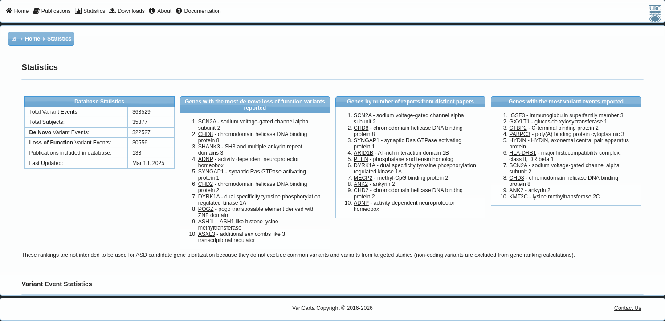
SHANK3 (209, 147)
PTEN (361, 159)
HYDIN (517, 140)
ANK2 (361, 184)
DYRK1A (209, 196)
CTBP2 (517, 128)
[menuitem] (17, 11)
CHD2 (205, 184)
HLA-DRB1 (522, 153)
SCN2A (207, 122)
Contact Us (627, 308)
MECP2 (363, 178)
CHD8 (205, 134)
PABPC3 (519, 134)
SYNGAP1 (211, 172)
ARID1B (363, 153)
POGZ (206, 209)
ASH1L (206, 221)
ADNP (205, 159)
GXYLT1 (519, 122)
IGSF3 (517, 115)
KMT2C (518, 196)
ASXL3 (206, 234)
